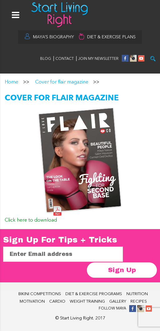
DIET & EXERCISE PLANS (111, 37)
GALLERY (117, 302)
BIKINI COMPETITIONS (39, 294)
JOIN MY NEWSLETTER (98, 59)
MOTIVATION (32, 302)
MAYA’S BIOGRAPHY (53, 37)
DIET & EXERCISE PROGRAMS (93, 294)
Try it (153, 59)
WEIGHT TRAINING (87, 302)
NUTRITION (137, 294)
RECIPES (138, 302)
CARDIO (57, 302)
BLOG (45, 59)
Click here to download (31, 220)
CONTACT (65, 59)
